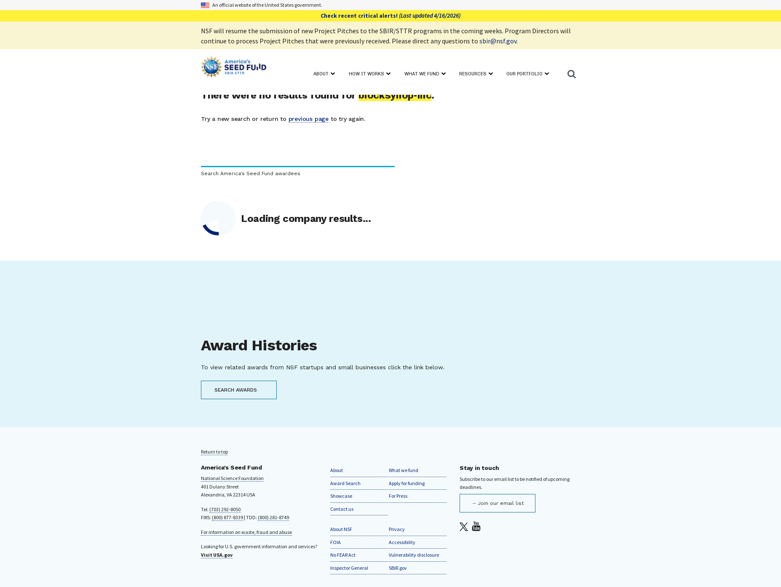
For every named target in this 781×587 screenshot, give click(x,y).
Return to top (214, 451)
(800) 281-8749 (273, 517)
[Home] (233, 68)
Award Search (345, 483)
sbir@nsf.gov (497, 41)
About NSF (341, 529)
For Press (398, 496)
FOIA (335, 542)
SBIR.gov (398, 568)
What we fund (403, 470)
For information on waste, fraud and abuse (246, 532)
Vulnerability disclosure (414, 555)
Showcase (341, 496)
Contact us (341, 509)
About (336, 470)
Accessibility (402, 542)
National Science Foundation (232, 478)
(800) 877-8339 (227, 517)
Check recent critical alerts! (390, 15)
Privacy (397, 529)
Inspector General (349, 568)
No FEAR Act (343, 555)
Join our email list (501, 503)
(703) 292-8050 (225, 509)
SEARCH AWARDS (235, 390)
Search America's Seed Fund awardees (250, 173)
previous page (309, 118)
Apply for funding (407, 483)
